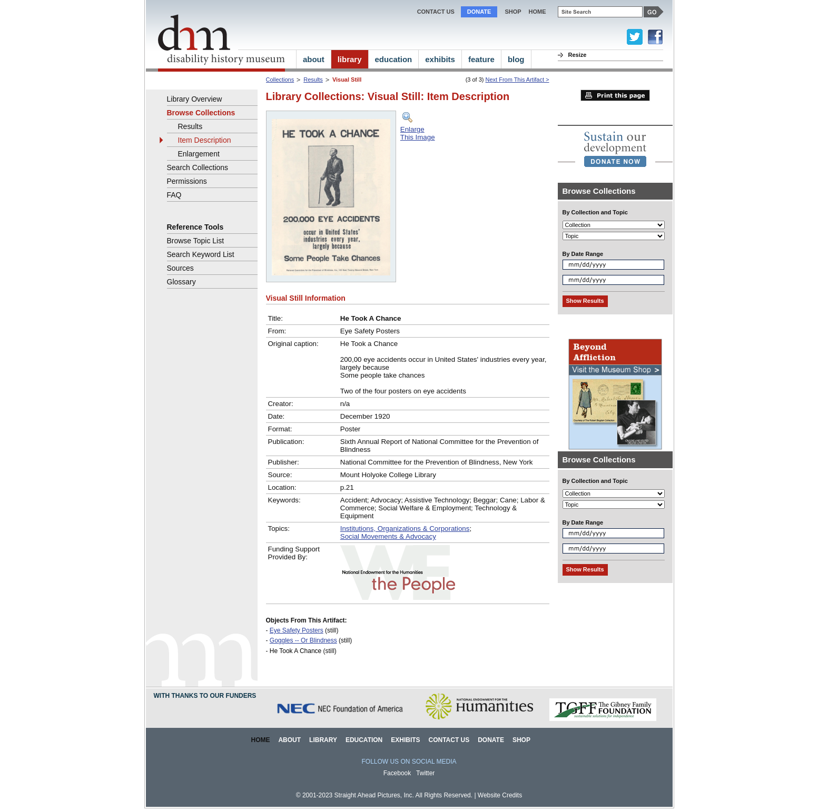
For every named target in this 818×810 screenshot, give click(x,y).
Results (313, 79)
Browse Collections (201, 112)
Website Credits (500, 795)
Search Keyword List (200, 254)
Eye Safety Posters (296, 630)
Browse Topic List (195, 240)
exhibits (440, 59)
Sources (180, 268)
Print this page (615, 95)
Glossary (181, 282)
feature (481, 59)
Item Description (204, 140)
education (393, 59)
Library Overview (194, 99)
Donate (479, 11)
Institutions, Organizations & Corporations (405, 528)
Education (364, 740)
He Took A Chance (295, 651)
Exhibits (405, 740)
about (313, 59)
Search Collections (198, 167)
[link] (615, 149)
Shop (513, 11)
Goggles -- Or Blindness (303, 640)
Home (260, 740)
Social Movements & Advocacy (388, 536)
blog (516, 59)
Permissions (187, 181)
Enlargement (199, 154)
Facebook (397, 773)
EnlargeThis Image (417, 133)
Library (323, 740)
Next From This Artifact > (517, 79)
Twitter (425, 773)
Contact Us (436, 11)
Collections (280, 79)
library (350, 59)
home (537, 11)
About (289, 740)
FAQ (174, 195)
